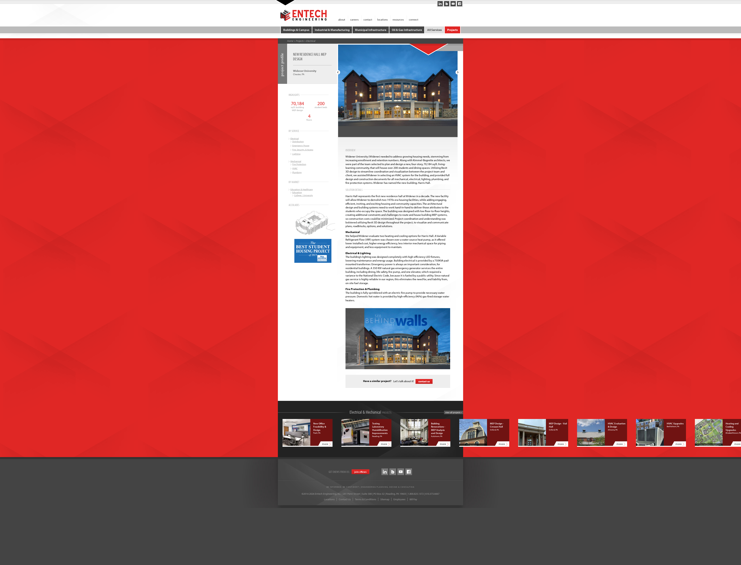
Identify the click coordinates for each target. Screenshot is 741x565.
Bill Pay (413, 499)
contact (367, 19)
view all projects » (453, 412)
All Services (434, 29)
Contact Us (345, 499)
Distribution (298, 141)
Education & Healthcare (301, 189)
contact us (424, 381)
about (341, 19)
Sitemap (384, 499)
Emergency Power (300, 145)
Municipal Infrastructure (370, 29)
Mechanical (295, 161)
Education (297, 192)
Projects (452, 29)
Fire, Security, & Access (302, 149)
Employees (399, 499)
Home (290, 40)
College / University (303, 195)
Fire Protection (299, 163)
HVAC (295, 168)
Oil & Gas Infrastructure (407, 29)
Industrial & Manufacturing (332, 29)
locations (382, 19)
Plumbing (297, 172)
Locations (329, 499)
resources (398, 19)
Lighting (296, 153)
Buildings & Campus (297, 29)
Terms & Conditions (365, 499)
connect (413, 19)
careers (354, 19)
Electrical (310, 40)
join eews (360, 471)
